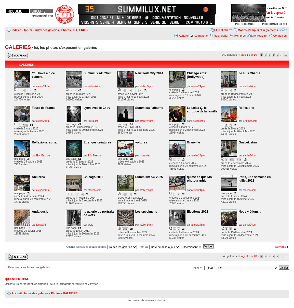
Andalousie (40, 211)
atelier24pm (42, 86)
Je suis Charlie (249, 73)
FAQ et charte (223, 30)
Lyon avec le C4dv (97, 108)
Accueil (17, 293)
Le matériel (201, 35)
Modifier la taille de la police (283, 29)
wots (90, 224)
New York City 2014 (149, 73)
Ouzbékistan (248, 142)
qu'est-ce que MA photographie (199, 178)
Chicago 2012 (93, 177)
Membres (240, 35)
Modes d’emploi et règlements (258, 30)
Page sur (248, 54)
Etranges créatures (97, 142)
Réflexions (246, 108)
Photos (66, 30)
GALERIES (80, 30)
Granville (193, 142)
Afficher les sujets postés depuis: (101, 246)
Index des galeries (46, 30)
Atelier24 (38, 177)
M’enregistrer (259, 35)
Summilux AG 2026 (97, 73)
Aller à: (197, 267)
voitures (141, 142)
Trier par (159, 246)
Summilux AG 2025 (149, 177)
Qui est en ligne (17, 279)
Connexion (280, 35)
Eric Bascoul (198, 121)
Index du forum (22, 30)
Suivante (280, 246)
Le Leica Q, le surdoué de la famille (202, 109)
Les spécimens (146, 211)
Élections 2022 (197, 211)
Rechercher (221, 35)
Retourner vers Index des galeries (29, 267)
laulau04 (41, 224)
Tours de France (43, 108)
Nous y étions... (250, 211)
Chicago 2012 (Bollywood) (197, 75)
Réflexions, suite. (44, 142)
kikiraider (93, 121)
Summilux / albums (149, 108)
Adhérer (184, 35)
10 (285, 54)
